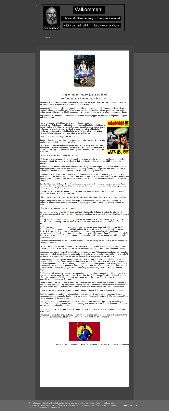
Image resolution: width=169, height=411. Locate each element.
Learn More (127, 405)
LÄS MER (46, 38)
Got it (137, 405)
